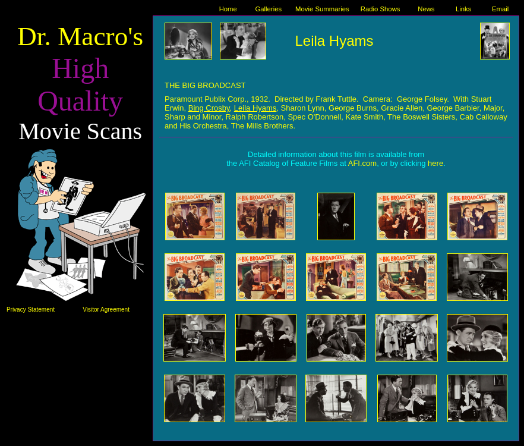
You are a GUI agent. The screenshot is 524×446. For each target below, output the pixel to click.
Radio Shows (380, 8)
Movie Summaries (322, 8)
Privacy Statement (31, 309)
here (435, 163)
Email (500, 8)
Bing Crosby (209, 107)
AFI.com (362, 163)
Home (228, 8)
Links (463, 8)
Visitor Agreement (106, 309)
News (426, 8)
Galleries (268, 8)
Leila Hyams (334, 41)
